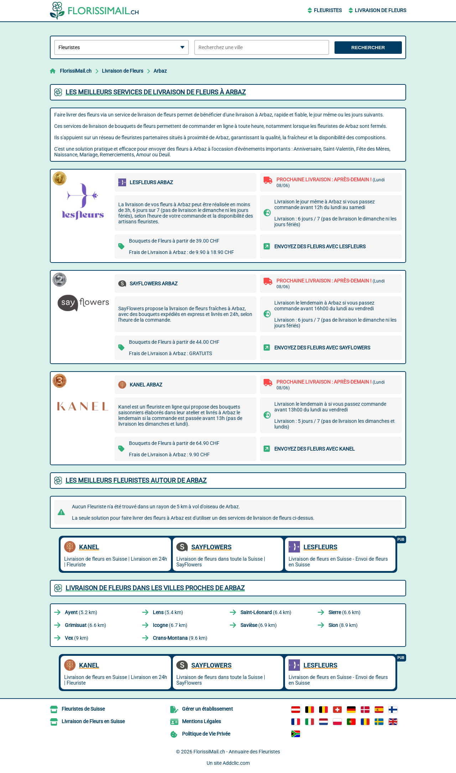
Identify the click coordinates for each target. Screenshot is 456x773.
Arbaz (160, 71)
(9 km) (76, 638)
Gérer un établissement (207, 709)
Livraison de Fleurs (380, 10)
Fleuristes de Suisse (83, 709)
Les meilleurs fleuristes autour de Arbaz (136, 480)
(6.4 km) (265, 612)
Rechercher (368, 47)
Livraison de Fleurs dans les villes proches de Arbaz (155, 588)
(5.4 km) (168, 612)
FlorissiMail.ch (76, 71)
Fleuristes (328, 10)
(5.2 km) (81, 612)
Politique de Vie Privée (206, 734)
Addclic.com (236, 763)
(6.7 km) (170, 625)
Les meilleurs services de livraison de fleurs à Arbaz (156, 92)
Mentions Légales (201, 721)
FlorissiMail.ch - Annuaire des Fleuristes (236, 751)
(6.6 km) (344, 612)
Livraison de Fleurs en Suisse (93, 721)
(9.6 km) (180, 638)
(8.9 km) (343, 625)
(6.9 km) (258, 625)
